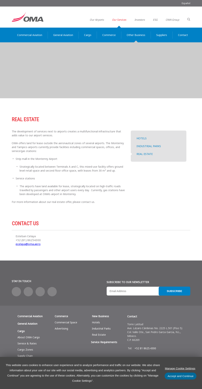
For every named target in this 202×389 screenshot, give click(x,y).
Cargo (21, 331)
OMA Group (172, 19)
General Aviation (27, 323)
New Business (100, 316)
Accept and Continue (180, 376)
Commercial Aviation (30, 316)
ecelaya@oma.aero (28, 244)
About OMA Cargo (28, 337)
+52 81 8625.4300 (145, 348)
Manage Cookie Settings (180, 368)
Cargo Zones (25, 349)
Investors (139, 19)
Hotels (142, 138)
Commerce (61, 316)
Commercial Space (66, 322)
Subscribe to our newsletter (128, 282)
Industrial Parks (149, 146)
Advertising (61, 328)
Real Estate (145, 154)
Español (186, 3)
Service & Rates (27, 343)
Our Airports (97, 19)
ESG (155, 19)
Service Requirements (104, 342)
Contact (132, 316)
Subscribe (174, 291)
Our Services (119, 19)
